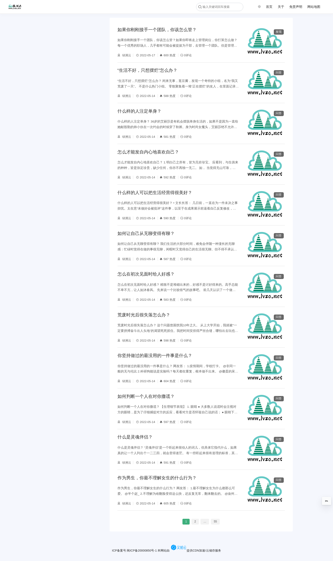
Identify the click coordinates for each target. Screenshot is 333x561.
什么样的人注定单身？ (139, 111)
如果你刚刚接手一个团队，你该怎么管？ (157, 29)
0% (326, 501)
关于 (281, 7)
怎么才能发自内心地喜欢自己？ (148, 152)
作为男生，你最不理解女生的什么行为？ (157, 477)
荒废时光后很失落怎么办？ (143, 314)
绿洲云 (126, 55)
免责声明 (295, 7)
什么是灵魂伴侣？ (135, 437)
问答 (279, 72)
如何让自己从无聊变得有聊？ (146, 233)
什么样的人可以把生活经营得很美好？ (154, 192)
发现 (279, 31)
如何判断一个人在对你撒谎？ (146, 396)
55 (215, 521)
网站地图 (313, 7)
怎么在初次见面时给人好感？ (146, 274)
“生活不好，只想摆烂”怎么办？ (147, 70)
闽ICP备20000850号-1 (142, 550)
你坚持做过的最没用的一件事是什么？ (154, 355)
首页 (269, 7)
